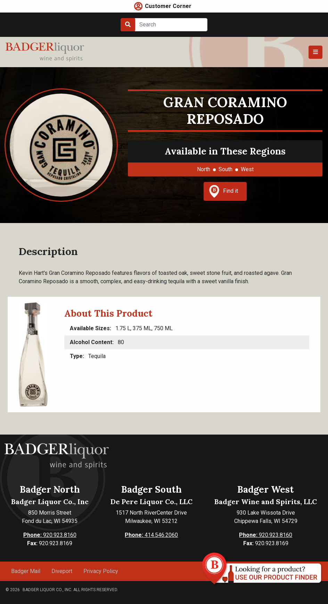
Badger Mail (25, 571)
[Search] (171, 24)
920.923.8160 (49, 535)
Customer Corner (168, 6)
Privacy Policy (100, 571)
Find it (223, 191)
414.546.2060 (151, 535)
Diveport (61, 571)
